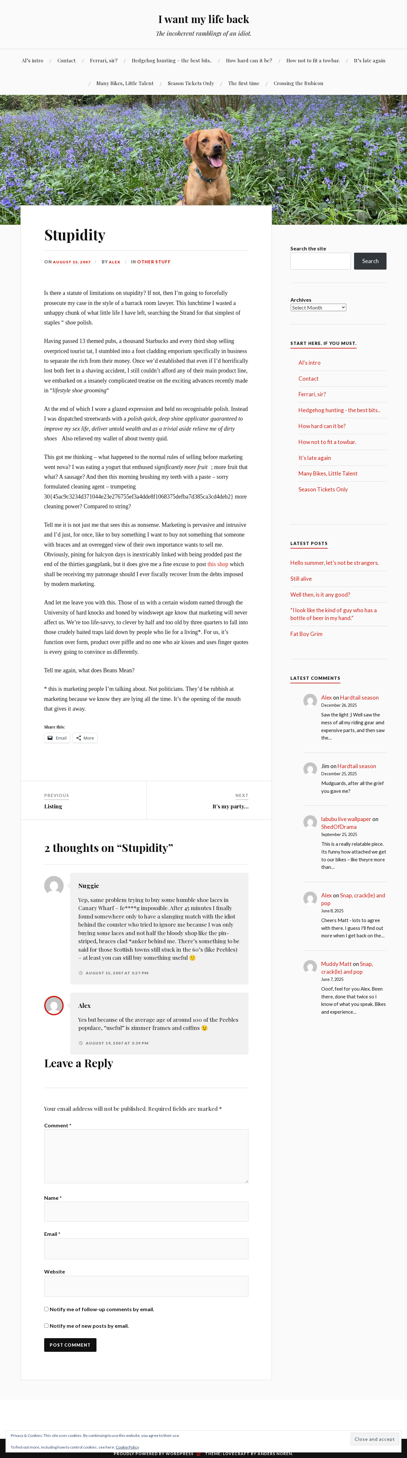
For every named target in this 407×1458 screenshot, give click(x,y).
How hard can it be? (249, 60)
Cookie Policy (127, 1447)
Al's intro (310, 362)
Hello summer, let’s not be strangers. (334, 562)
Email (52, 1240)
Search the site (308, 248)
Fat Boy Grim (306, 633)
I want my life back (203, 18)
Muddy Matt (336, 963)
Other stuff (155, 261)
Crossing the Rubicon (299, 83)
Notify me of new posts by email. (89, 1332)
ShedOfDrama (339, 826)
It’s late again (370, 60)
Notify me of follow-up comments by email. (102, 1315)
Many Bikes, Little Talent (125, 83)
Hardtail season (359, 697)
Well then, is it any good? (320, 594)
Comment (57, 1125)
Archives (301, 300)
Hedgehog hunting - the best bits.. (339, 410)
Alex (116, 261)
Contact (66, 60)
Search (370, 261)
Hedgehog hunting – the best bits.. (172, 60)
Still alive (301, 578)
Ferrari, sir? (104, 60)
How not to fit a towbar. (313, 60)
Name (53, 1202)
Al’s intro (32, 60)
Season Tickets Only (191, 83)
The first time (244, 83)
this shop (218, 564)
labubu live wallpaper (346, 819)
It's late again (315, 457)
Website (54, 1277)
